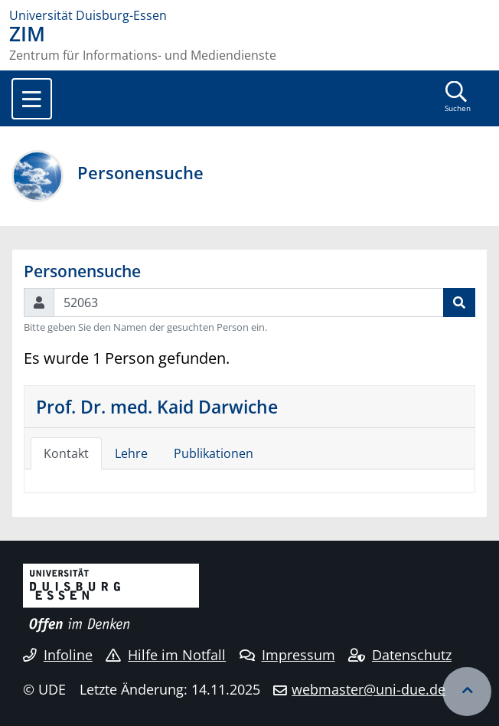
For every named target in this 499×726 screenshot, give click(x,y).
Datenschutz (400, 655)
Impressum (287, 655)
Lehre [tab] (131, 453)
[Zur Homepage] (249, 15)
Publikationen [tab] (213, 453)
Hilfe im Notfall (166, 655)
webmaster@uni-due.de (368, 689)
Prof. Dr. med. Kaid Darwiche (157, 406)
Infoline (58, 655)
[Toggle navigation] (31, 98)
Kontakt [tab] (66, 453)
